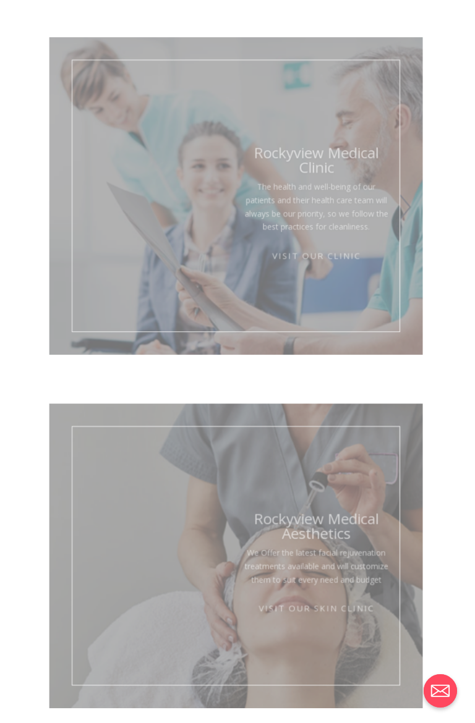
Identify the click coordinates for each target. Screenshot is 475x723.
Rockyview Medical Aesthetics (309, 533)
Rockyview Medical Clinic (309, 168)
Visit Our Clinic (309, 255)
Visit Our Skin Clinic (309, 609)
